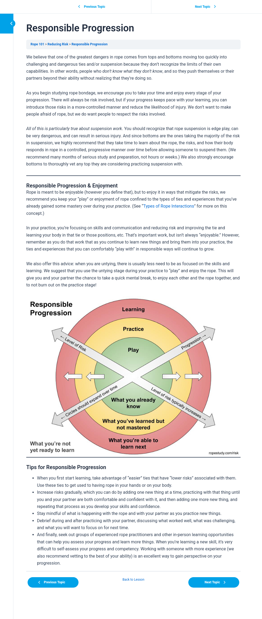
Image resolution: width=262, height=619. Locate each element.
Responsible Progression (90, 44)
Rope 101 (37, 44)
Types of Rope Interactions (168, 206)
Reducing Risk (58, 44)
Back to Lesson (133, 579)
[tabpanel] (133, 310)
